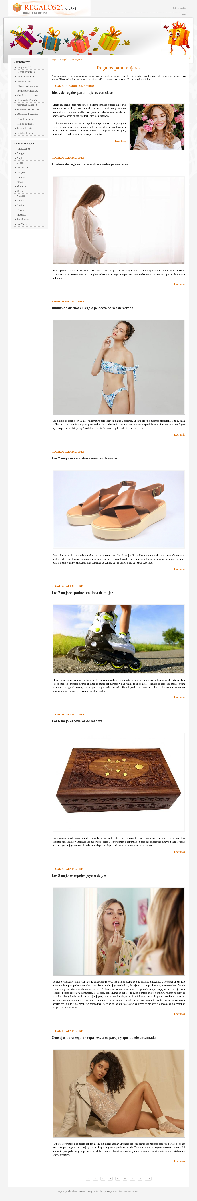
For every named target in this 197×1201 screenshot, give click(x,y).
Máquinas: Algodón (27, 104)
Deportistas (22, 167)
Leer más (120, 140)
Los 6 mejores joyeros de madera (77, 721)
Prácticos (21, 214)
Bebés (20, 162)
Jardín (20, 181)
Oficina (20, 210)
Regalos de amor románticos (73, 86)
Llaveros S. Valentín (27, 100)
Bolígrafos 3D (24, 67)
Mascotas (21, 186)
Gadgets (21, 172)
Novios (20, 205)
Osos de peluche (25, 119)
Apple (20, 158)
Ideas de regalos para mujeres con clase (82, 92)
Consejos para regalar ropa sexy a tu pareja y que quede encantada (104, 1038)
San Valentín (23, 224)
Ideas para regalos (24, 143)
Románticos (23, 219)
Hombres (21, 177)
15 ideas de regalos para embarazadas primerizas (90, 164)
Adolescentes (23, 148)
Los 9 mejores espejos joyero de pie (79, 875)
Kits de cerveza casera (28, 95)
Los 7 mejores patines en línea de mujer (82, 593)
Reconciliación (24, 128)
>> (148, 1178)
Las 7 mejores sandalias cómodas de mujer (85, 458)
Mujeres (21, 191)
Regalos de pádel (25, 133)
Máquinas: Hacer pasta (28, 109)
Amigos (21, 153)
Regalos (55, 59)
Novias (20, 200)
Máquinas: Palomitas (27, 114)
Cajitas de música (26, 72)
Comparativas (22, 61)
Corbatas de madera (27, 76)
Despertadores (24, 81)
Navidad (21, 195)
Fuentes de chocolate (27, 90)
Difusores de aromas (27, 86)
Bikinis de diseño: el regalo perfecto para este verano (92, 308)
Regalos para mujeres (72, 59)
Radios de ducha (25, 123)
